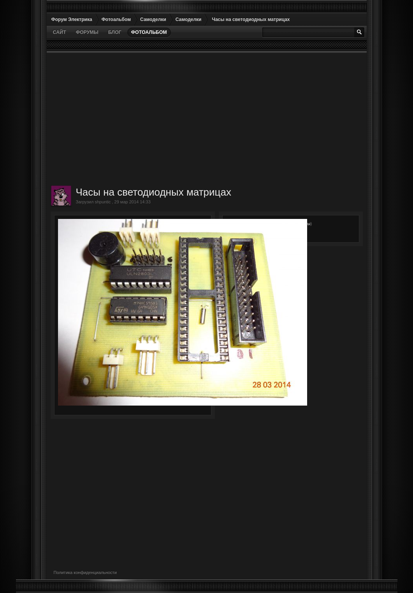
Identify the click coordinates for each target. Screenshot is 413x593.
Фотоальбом (149, 32)
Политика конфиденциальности (85, 572)
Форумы (87, 32)
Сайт (59, 32)
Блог (114, 32)
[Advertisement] (207, 119)
